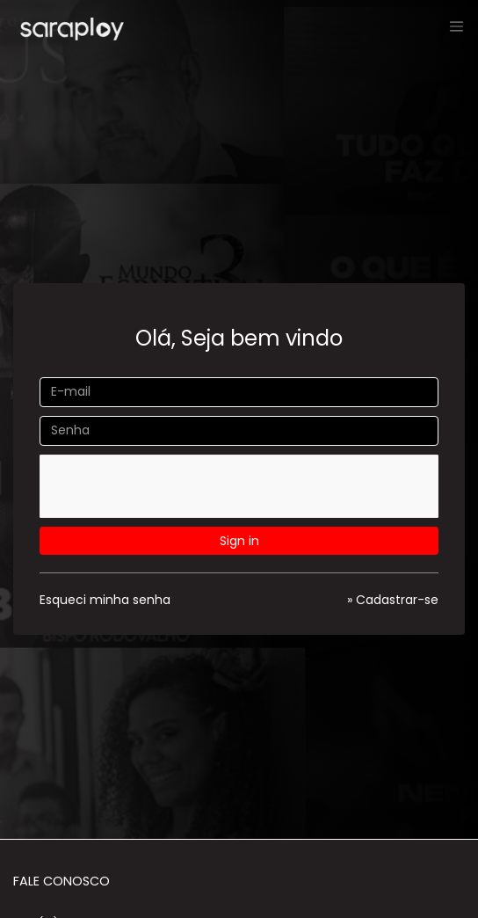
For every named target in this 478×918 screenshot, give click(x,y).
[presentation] (172, 489)
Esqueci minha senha (105, 599)
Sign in (239, 541)
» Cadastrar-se (392, 599)
